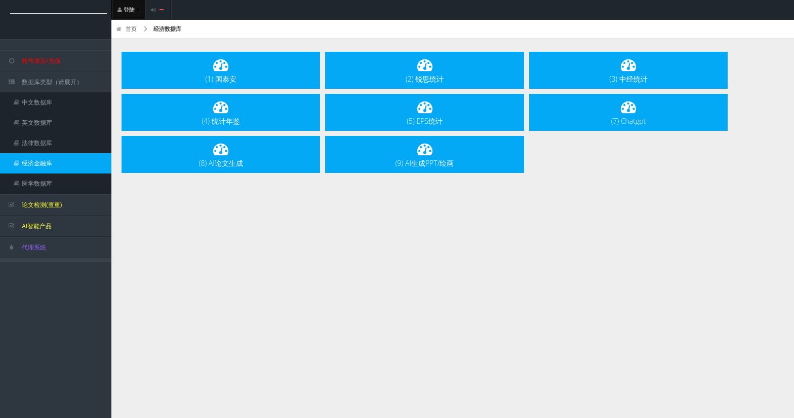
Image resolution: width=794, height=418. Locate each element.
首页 (126, 28)
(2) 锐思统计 (425, 70)
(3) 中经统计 (628, 70)
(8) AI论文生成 (221, 154)
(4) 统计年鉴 (221, 112)
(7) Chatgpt (628, 112)
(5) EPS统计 (425, 112)
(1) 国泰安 (221, 70)
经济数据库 (167, 28)
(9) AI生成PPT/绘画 (424, 154)
